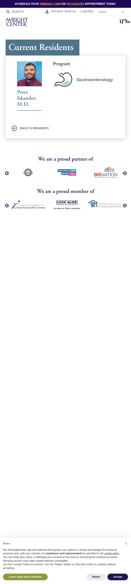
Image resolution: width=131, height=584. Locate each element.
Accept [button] (117, 576)
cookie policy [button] (111, 553)
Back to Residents (30, 128)
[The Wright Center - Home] (12, 22)
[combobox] (111, 12)
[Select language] (111, 12)
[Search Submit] (16, 11)
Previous (6, 173)
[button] (123, 21)
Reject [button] (96, 576)
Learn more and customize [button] (25, 576)
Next (124, 173)
